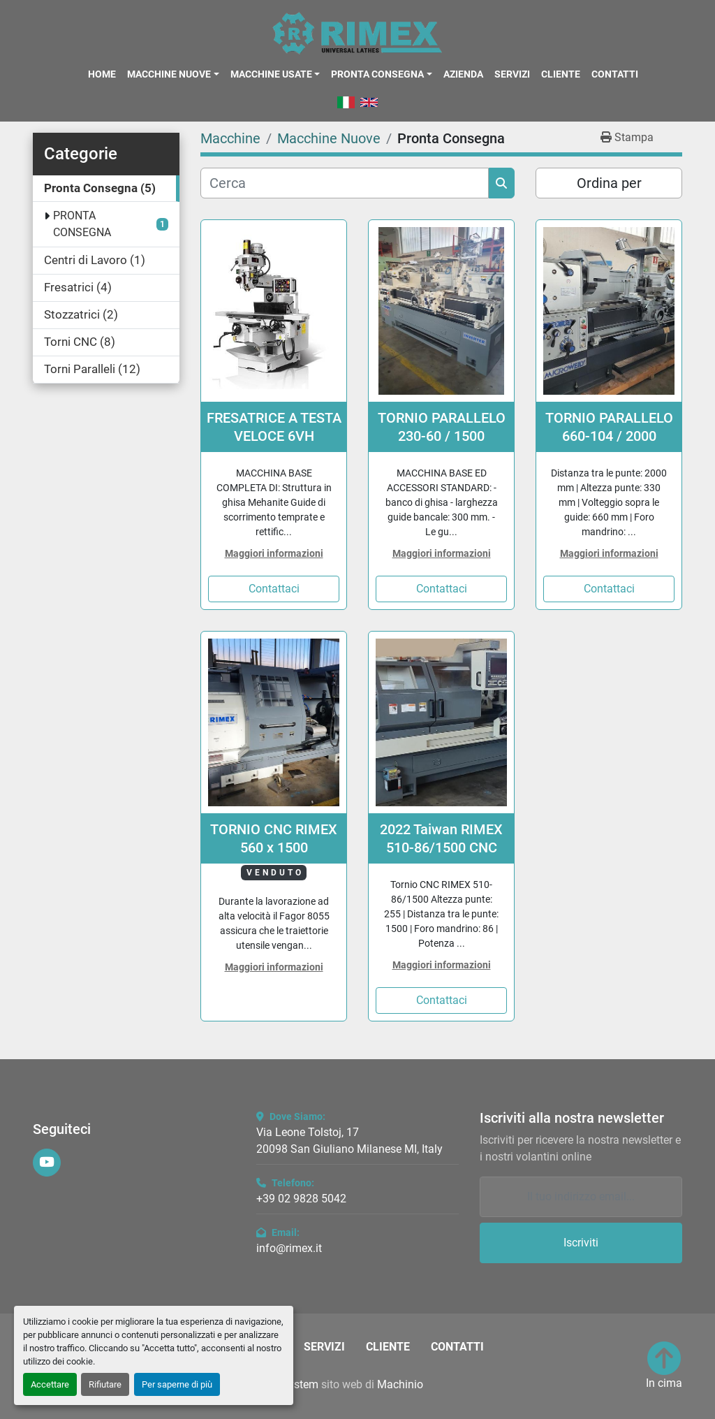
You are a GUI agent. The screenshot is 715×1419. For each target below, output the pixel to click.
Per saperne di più (177, 1384)
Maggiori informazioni (274, 553)
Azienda (463, 74)
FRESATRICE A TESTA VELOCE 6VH (274, 426)
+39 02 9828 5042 (301, 1198)
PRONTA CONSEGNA (82, 224)
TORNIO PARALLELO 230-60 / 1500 (442, 426)
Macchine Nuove (169, 74)
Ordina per (609, 183)
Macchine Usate (271, 74)
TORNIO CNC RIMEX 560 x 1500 (273, 838)
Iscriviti (580, 1242)
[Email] (581, 1197)
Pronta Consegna (377, 74)
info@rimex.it (289, 1248)
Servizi (512, 74)
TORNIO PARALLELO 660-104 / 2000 (609, 426)
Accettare (50, 1384)
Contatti (614, 74)
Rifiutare (105, 1384)
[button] (173, 74)
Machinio (400, 1384)
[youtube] (47, 1163)
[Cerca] (344, 183)
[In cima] (664, 1366)
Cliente (560, 74)
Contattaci (274, 588)
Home (102, 74)
